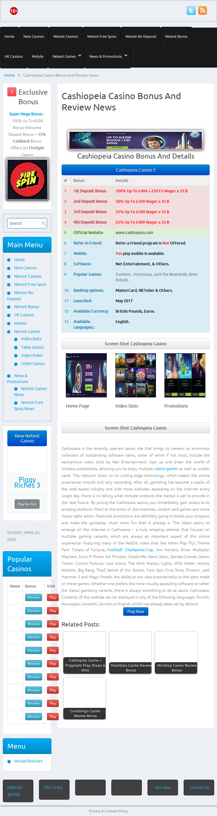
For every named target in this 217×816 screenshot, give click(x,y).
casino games (166, 468)
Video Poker (31, 355)
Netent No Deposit (140, 36)
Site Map (163, 787)
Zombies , (124, 274)
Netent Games (64, 56)
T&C (48, 787)
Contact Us (200, 787)
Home (9, 36)
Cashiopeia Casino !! (135, 169)
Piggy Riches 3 (27, 482)
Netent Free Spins (101, 36)
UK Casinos (14, 56)
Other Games (32, 363)
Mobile (38, 56)
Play (53, 597)
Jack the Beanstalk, (170, 274)
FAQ (58, 787)
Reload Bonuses (28, 761)
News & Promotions (105, 56)
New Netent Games (27, 438)
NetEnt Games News (30, 391)
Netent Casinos (65, 36)
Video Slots (30, 339)
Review (33, 597)
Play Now (135, 611)
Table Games (32, 347)
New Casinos (33, 36)
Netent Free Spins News (28, 405)
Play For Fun (27, 504)
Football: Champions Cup (130, 550)
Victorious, (143, 274)
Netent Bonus (176, 36)
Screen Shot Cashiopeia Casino (135, 343)
